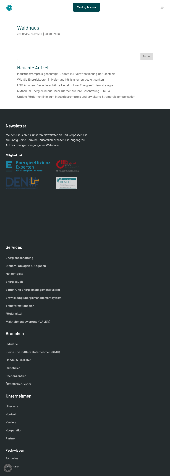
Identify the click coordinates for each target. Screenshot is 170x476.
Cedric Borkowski (32, 33)
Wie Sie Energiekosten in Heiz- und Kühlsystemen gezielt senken (60, 79)
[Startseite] (9, 7)
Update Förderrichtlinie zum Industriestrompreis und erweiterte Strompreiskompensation (76, 96)
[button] (8, 468)
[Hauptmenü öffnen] (162, 7)
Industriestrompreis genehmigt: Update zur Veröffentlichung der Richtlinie (66, 74)
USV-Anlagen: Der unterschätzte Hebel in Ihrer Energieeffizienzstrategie (65, 85)
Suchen (146, 56)
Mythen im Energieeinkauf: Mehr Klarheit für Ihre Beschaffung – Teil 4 (63, 91)
